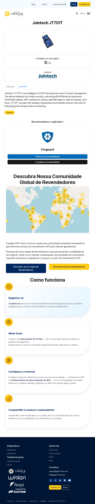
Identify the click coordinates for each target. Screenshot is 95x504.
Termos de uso (10, 501)
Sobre (44, 4)
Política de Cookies (33, 501)
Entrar (73, 4)
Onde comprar (54, 453)
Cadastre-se (84, 4)
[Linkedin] (60, 480)
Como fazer (53, 450)
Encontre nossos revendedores (69, 266)
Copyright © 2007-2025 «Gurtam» (56, 501)
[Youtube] (69, 480)
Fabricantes (11, 450)
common (9, 112)
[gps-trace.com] (13, 13)
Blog (34, 4)
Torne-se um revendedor (47, 156)
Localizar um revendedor (47, 162)
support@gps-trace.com (58, 471)
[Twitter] (55, 480)
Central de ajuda (13, 461)
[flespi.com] (17, 484)
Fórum (9, 465)
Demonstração (60, 4)
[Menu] (89, 13)
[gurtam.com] (17, 477)
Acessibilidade (43, 501)
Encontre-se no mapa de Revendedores (26, 268)
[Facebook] (50, 480)
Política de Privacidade (21, 501)
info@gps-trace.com (57, 475)
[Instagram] (65, 480)
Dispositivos (11, 453)
